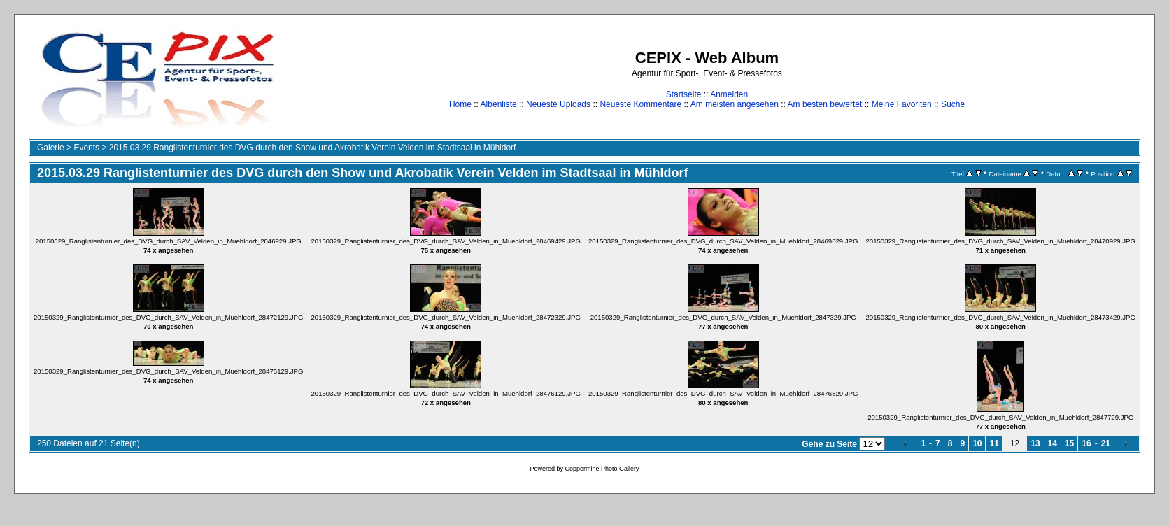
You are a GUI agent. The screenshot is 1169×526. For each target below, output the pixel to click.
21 (1105, 443)
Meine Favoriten (902, 104)
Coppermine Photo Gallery (602, 468)
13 (1035, 443)
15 (1069, 443)
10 (977, 443)
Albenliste (499, 104)
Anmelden (729, 94)
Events (86, 147)
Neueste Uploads (558, 104)
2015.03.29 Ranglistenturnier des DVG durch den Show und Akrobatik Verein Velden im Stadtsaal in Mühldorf (312, 147)
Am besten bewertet (825, 104)
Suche (953, 104)
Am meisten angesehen (734, 104)
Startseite (684, 94)
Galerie (50, 147)
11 (993, 443)
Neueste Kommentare (640, 104)
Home (460, 104)
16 (1086, 443)
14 (1052, 443)
